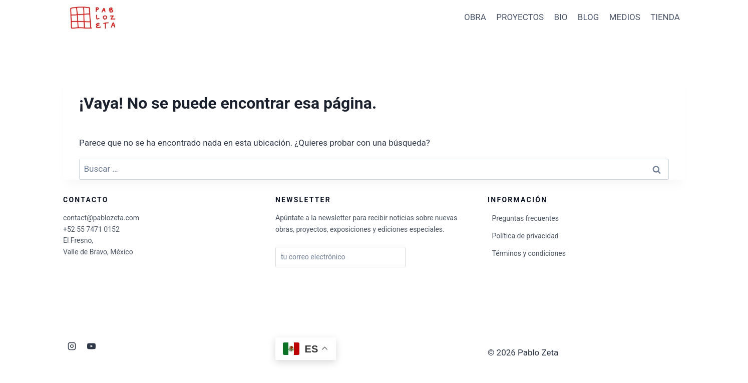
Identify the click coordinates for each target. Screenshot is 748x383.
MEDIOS (624, 17)
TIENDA (665, 17)
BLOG (588, 17)
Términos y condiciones (529, 253)
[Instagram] (71, 345)
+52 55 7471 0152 (91, 229)
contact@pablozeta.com (101, 218)
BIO (561, 17)
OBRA (475, 17)
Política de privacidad (525, 236)
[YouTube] (91, 345)
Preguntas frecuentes (525, 218)
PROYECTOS (520, 17)
